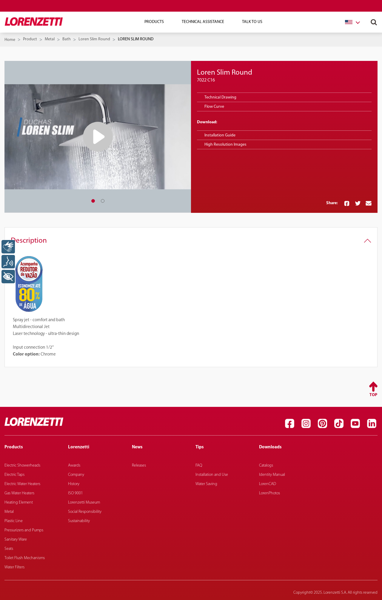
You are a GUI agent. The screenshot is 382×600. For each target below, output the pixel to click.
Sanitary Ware (15, 539)
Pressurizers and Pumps (23, 530)
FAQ (198, 465)
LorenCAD (267, 484)
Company (76, 475)
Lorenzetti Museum (84, 502)
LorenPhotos (269, 493)
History (73, 484)
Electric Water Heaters (22, 484)
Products (154, 22)
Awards (74, 465)
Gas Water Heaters (19, 493)
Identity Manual (272, 475)
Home (9, 40)
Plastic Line (13, 521)
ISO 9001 (75, 493)
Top (373, 395)
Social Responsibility (84, 512)
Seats (8, 549)
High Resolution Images (225, 144)
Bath (66, 39)
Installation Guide (219, 135)
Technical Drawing (220, 97)
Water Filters (14, 567)
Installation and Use (211, 475)
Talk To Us (252, 22)
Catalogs (266, 465)
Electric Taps (14, 475)
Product (30, 39)
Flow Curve (214, 106)
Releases (139, 465)
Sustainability (79, 521)
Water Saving (206, 484)
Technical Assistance (203, 22)
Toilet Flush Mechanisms (24, 558)
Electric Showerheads (22, 465)
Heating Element (18, 502)
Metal (50, 39)
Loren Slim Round (94, 39)
